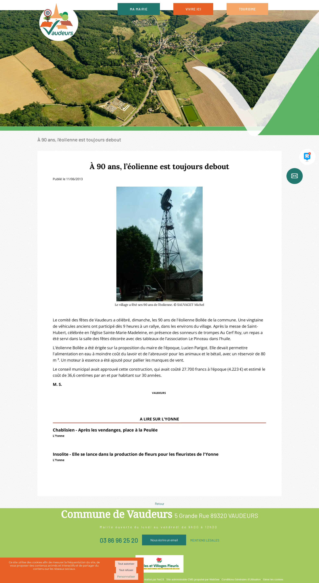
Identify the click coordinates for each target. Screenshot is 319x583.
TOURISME (247, 9)
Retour (159, 503)
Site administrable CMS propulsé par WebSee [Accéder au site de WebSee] (192, 579)
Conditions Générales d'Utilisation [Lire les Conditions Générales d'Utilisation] (241, 579)
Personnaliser (126, 576)
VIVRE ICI (193, 9)
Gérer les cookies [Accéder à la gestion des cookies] (273, 579)
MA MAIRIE (138, 9)
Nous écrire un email (164, 540)
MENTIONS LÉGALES (204, 540)
